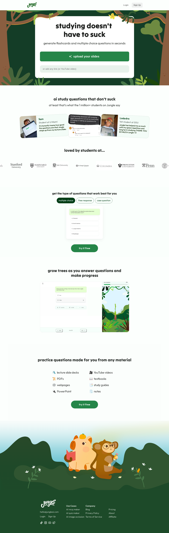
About (112, 513)
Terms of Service (94, 516)
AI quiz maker (73, 513)
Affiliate (112, 516)
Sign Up (52, 516)
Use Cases (71, 505)
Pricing (112, 509)
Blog (88, 509)
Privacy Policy (93, 513)
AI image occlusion (75, 516)
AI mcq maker (73, 509)
